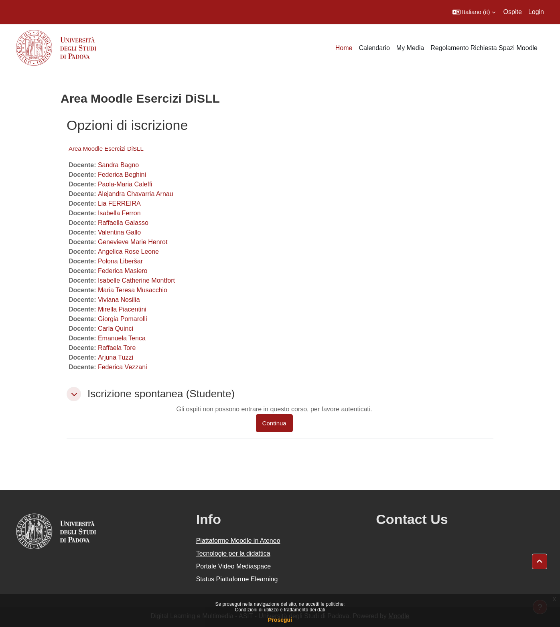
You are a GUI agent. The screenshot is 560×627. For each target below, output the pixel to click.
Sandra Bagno (118, 165)
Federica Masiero (123, 270)
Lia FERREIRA (119, 203)
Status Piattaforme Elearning (237, 579)
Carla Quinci (115, 328)
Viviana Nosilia (119, 299)
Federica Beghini (122, 174)
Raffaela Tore (117, 347)
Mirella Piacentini (122, 309)
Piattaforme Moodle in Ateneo (238, 540)
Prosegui (280, 620)
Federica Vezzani (122, 367)
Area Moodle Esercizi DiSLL (106, 148)
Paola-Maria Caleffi (125, 184)
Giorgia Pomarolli (122, 319)
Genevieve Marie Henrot (132, 242)
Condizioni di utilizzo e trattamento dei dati (280, 610)
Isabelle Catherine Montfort (136, 280)
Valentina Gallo (119, 232)
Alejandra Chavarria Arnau (135, 193)
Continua (274, 423)
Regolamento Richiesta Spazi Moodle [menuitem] (484, 47)
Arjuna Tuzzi (115, 357)
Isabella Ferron (119, 213)
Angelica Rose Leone (128, 251)
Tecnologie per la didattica (233, 553)
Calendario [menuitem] (374, 47)
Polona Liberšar (120, 261)
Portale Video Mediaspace (233, 566)
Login (536, 11)
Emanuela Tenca (122, 338)
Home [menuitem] (344, 47)
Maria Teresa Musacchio (132, 290)
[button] (474, 12)
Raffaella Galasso (123, 222)
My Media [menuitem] (410, 47)
